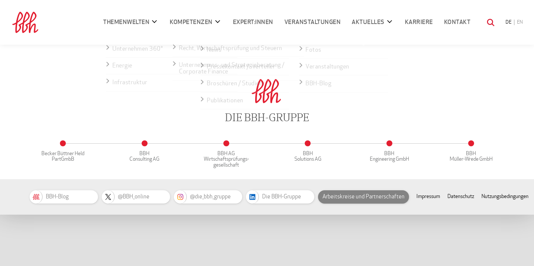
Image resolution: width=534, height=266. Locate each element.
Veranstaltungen (312, 22)
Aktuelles (368, 22)
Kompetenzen (191, 22)
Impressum (428, 196)
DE (508, 22)
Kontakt (457, 22)
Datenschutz (460, 196)
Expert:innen (253, 22)
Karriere (419, 22)
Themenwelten (126, 22)
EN (520, 22)
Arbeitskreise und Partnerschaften (363, 196)
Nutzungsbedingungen (504, 196)
